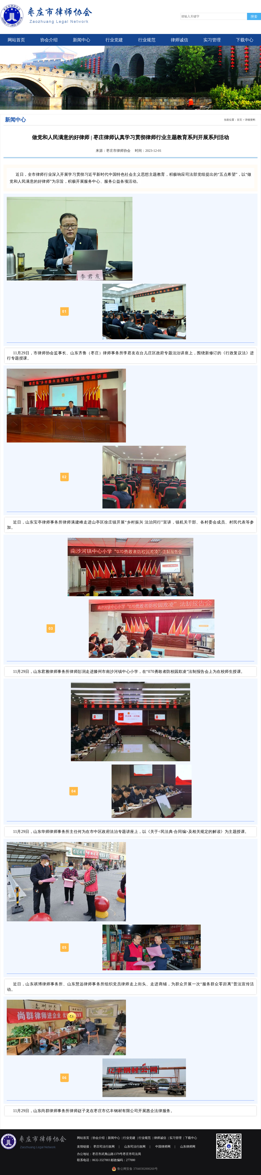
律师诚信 (179, 39)
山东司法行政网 (135, 1146)
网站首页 (16, 39)
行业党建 (114, 39)
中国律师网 (163, 1146)
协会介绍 (49, 39)
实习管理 (212, 39)
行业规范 (147, 39)
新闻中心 (81, 39)
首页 (239, 119)
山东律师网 (187, 1146)
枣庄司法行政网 (104, 1146)
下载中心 (244, 39)
